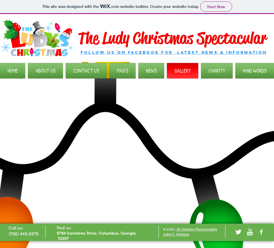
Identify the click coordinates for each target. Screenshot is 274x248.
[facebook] (261, 231)
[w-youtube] (249, 231)
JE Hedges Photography (196, 229)
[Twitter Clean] (238, 231)
